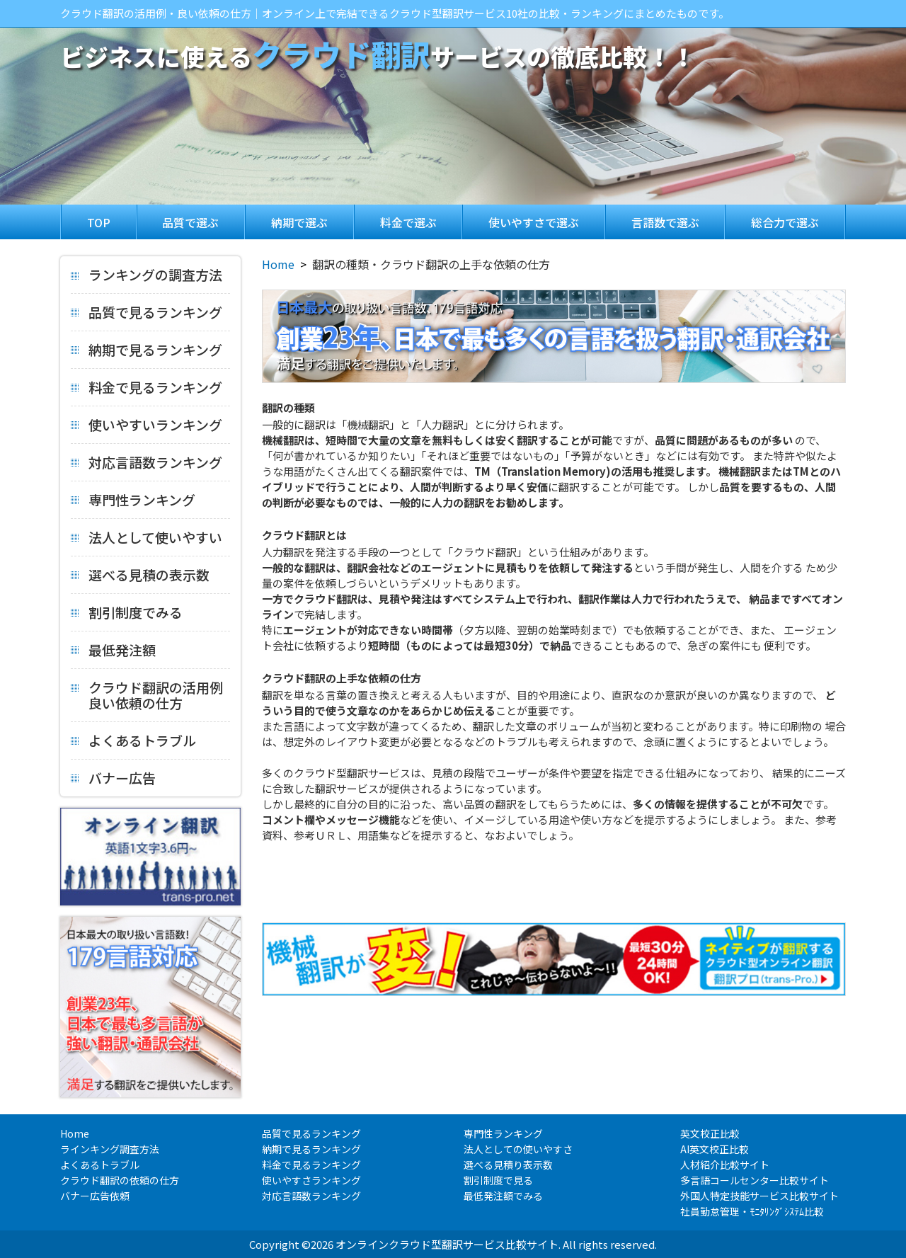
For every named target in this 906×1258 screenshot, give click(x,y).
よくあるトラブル (133, 739)
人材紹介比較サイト (724, 1164)
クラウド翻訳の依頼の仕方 (119, 1180)
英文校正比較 (710, 1133)
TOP (98, 222)
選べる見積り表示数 (508, 1164)
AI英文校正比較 (714, 1149)
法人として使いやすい (146, 536)
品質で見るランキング (146, 311)
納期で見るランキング (146, 348)
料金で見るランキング (146, 386)
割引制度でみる (127, 611)
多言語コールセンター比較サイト (754, 1180)
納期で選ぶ (299, 222)
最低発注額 (113, 648)
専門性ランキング (133, 498)
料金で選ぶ (408, 222)
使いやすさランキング (311, 1180)
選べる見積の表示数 (140, 573)
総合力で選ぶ (785, 222)
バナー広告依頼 (95, 1196)
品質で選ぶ (190, 222)
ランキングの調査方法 (146, 275)
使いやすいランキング (146, 423)
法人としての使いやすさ (518, 1149)
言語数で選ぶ (665, 222)
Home (278, 264)
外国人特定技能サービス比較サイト (759, 1196)
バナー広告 (113, 773)
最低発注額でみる (503, 1196)
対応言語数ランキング (146, 461)
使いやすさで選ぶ (533, 222)
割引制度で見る (498, 1180)
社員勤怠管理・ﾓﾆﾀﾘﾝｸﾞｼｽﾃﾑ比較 (752, 1211)
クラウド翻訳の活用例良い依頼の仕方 (147, 690)
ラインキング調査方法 (109, 1149)
